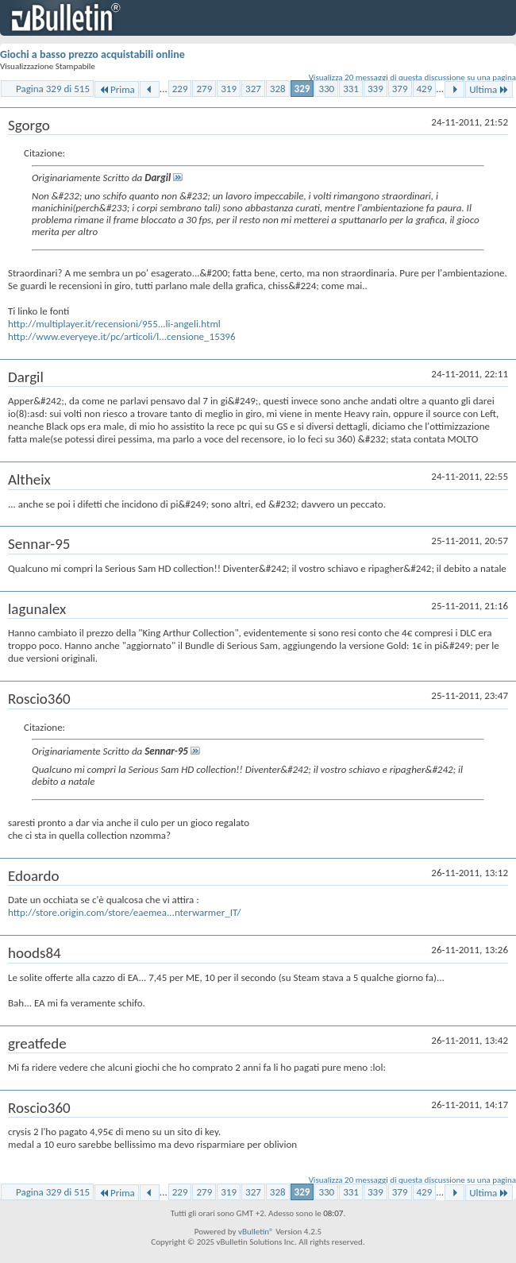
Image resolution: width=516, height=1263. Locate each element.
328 (278, 89)
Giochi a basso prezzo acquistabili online (92, 54)
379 (400, 89)
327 (253, 89)
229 (180, 89)
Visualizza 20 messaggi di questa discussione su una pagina (412, 77)
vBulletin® (256, 1231)
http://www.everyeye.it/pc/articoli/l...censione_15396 (122, 336)
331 (351, 89)
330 (326, 89)
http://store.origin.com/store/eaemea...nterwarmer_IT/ (124, 912)
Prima (116, 89)
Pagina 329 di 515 (53, 89)
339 (375, 89)
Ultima (489, 89)
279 (204, 89)
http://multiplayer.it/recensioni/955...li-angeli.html (114, 324)
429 (425, 89)
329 (302, 89)
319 (229, 89)
